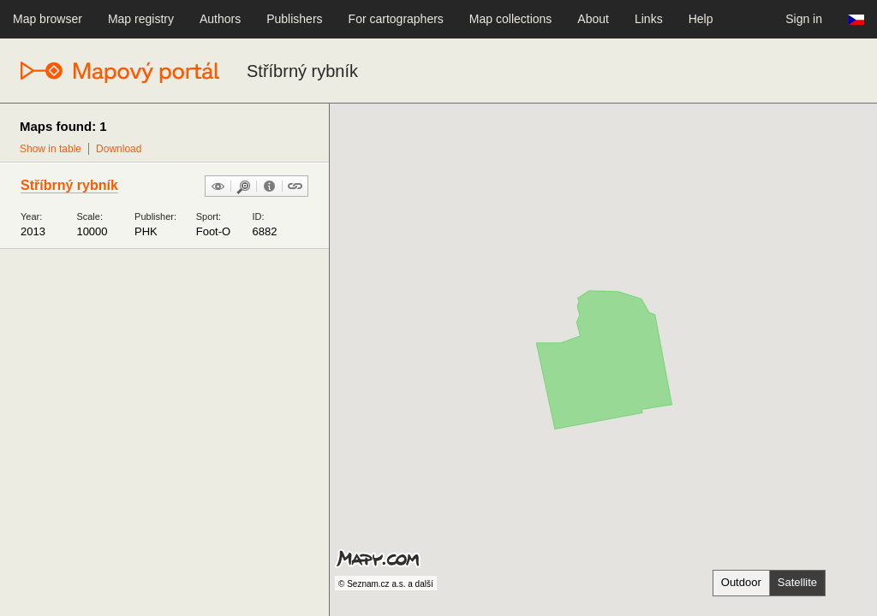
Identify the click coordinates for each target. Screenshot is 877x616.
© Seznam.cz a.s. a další (385, 584)
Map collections (510, 19)
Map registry (141, 19)
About (593, 19)
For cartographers (396, 19)
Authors (220, 19)
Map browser (47, 19)
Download (118, 149)
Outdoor (741, 582)
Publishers (294, 19)
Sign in (803, 19)
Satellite (797, 582)
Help (701, 19)
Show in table (50, 149)
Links (649, 19)
